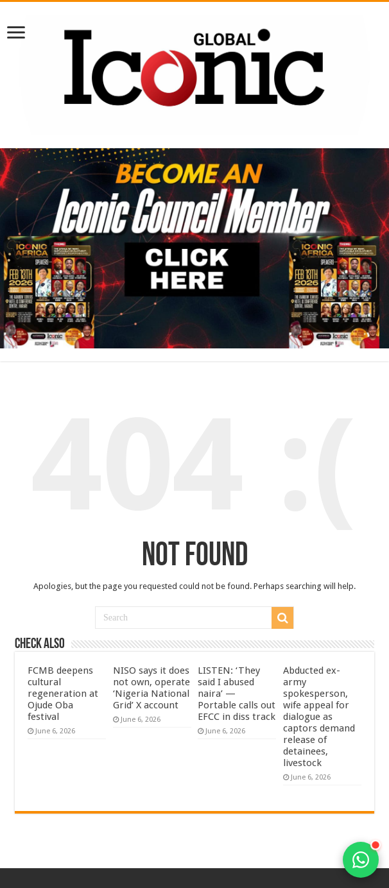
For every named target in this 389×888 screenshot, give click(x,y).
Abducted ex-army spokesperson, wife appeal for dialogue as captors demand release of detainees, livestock (319, 717)
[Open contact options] (361, 860)
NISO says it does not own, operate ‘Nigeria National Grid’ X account (151, 688)
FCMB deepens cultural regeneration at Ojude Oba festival (63, 693)
